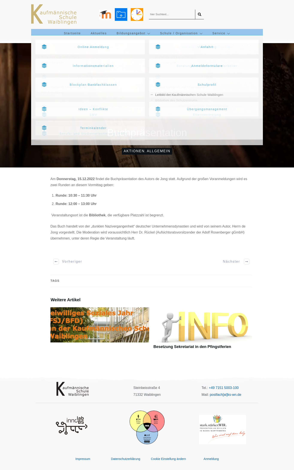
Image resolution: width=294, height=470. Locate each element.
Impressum (82, 459)
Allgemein (158, 151)
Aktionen (134, 151)
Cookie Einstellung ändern (168, 459)
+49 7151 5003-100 (224, 388)
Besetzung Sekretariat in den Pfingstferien (202, 330)
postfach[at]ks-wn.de (225, 394)
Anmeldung (211, 459)
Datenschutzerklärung (125, 459)
